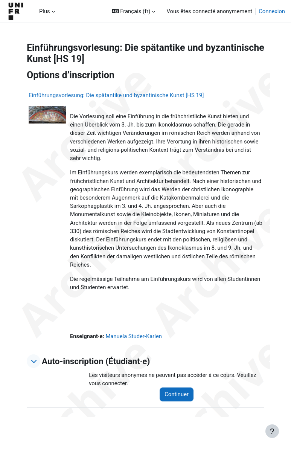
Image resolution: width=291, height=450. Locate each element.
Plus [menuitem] (44, 11)
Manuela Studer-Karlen (133, 336)
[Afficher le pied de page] (272, 431)
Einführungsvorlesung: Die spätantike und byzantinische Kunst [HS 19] (116, 95)
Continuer (177, 394)
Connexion (272, 11)
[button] (133, 11)
